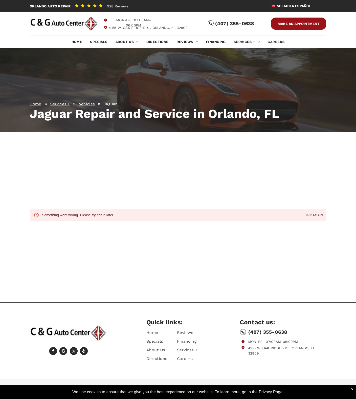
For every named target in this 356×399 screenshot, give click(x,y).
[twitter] (74, 351)
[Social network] (63, 351)
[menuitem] (76, 43)
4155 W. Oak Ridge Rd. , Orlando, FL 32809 (148, 28)
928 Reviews (118, 6)
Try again (314, 215)
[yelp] (84, 351)
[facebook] (53, 351)
